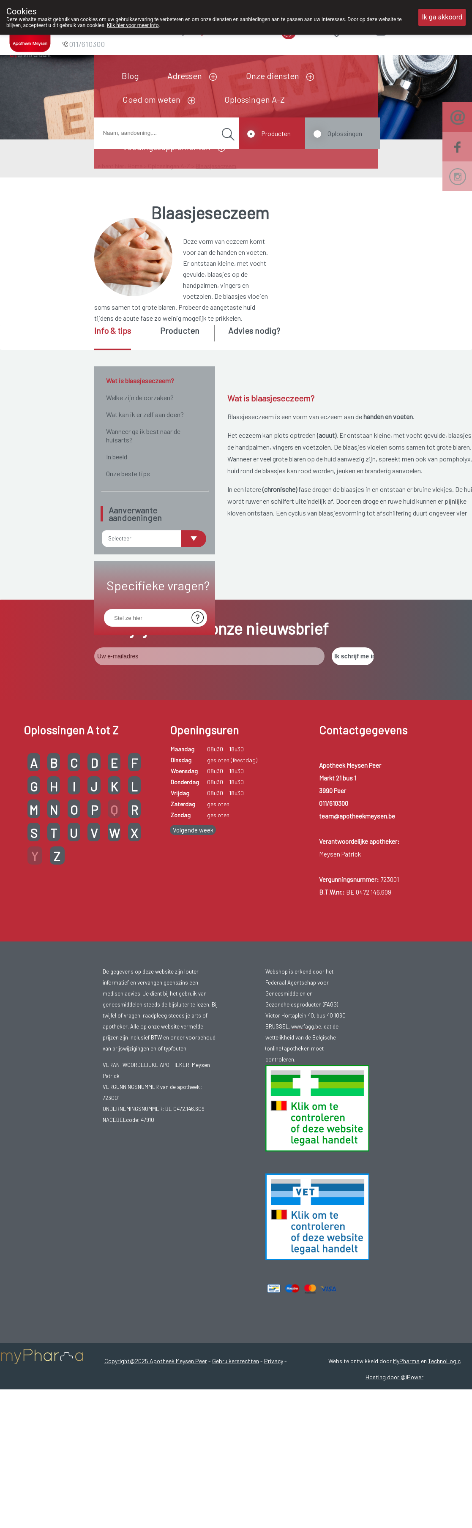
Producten (276, 133)
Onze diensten (272, 76)
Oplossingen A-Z (254, 99)
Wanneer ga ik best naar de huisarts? (143, 435)
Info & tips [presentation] (112, 330)
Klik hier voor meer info (133, 25)
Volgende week (193, 918)
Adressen (184, 76)
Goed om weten (151, 99)
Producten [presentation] (179, 330)
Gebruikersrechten (235, 1449)
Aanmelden (411, 29)
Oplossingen (344, 133)
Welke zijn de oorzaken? (140, 397)
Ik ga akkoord (442, 17)
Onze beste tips (128, 473)
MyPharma (406, 1449)
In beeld (116, 457)
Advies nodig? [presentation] (254, 330)
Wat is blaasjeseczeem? (140, 381)
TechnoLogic (444, 1449)
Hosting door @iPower (394, 1465)
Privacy (273, 1449)
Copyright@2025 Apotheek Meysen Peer (155, 1449)
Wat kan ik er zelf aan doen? (145, 414)
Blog (130, 76)
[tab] (119, 337)
